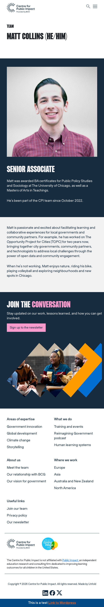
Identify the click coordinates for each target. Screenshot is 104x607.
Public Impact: (70, 560)
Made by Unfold (87, 584)
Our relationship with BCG (26, 474)
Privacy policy (17, 515)
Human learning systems (72, 445)
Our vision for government (26, 481)
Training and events (68, 427)
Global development (22, 433)
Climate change (18, 440)
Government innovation (24, 427)
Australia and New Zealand (73, 481)
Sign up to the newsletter (26, 327)
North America (65, 488)
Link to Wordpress (62, 603)
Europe (59, 468)
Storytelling (15, 447)
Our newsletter (18, 522)
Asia (57, 474)
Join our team (17, 509)
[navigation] (21, 8)
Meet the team (18, 468)
